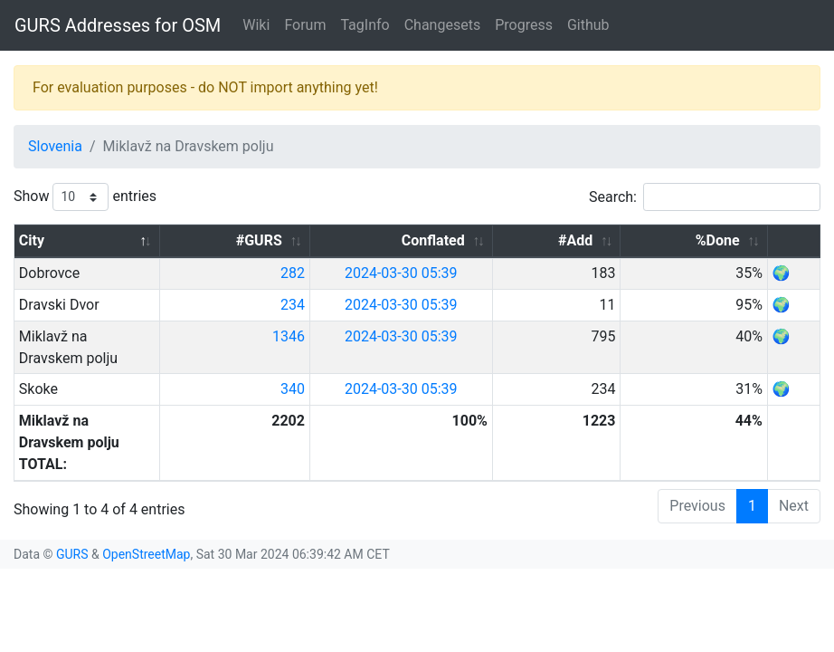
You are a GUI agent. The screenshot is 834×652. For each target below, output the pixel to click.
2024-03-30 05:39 (510, 273)
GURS (72, 489)
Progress (524, 25)
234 (413, 304)
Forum (305, 25)
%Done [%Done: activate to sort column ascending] (733, 240)
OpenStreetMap (146, 489)
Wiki (256, 25)
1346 (409, 336)
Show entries (85, 197)
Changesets (442, 25)
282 (413, 273)
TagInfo (364, 25)
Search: (704, 197)
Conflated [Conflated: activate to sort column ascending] (532, 240)
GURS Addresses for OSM (117, 25)
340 (413, 367)
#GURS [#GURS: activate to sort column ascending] (378, 240)
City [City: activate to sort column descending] (31, 240)
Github (588, 25)
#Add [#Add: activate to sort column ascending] (636, 240)
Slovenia (55, 146)
